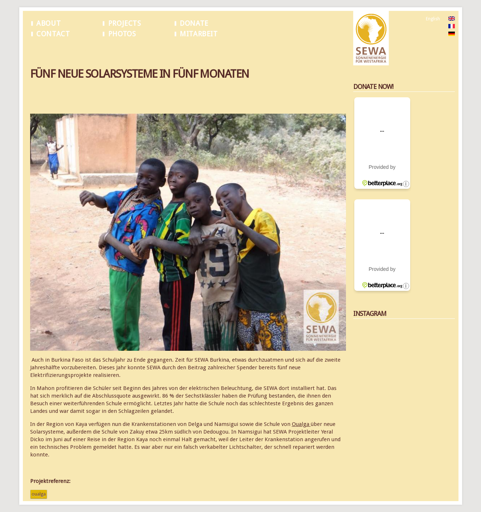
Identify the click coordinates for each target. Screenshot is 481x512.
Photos (122, 34)
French (432, 26)
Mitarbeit (198, 34)
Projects (124, 23)
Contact (53, 34)
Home (36, 50)
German (434, 34)
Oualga (301, 424)
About (48, 23)
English (433, 18)
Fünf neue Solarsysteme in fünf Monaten (88, 50)
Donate (194, 23)
